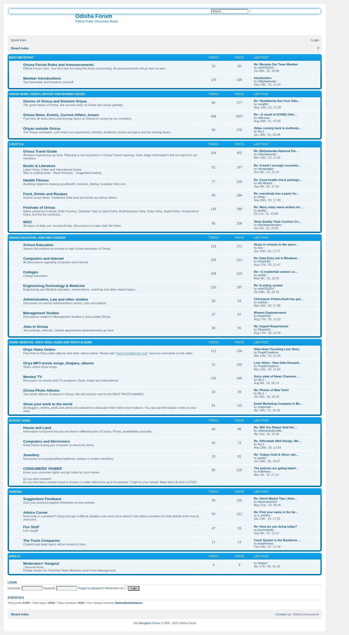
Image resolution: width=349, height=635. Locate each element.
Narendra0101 (267, 501)
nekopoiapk (265, 168)
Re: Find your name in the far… (276, 512)
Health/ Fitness (36, 180)
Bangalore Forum (149, 623)
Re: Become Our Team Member (276, 64)
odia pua (263, 117)
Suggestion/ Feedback (42, 499)
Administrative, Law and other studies (55, 299)
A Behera (264, 471)
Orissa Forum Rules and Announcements (58, 65)
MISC (27, 222)
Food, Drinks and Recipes (45, 194)
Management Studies (41, 313)
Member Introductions (42, 78)
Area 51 (14, 556)
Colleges (30, 272)
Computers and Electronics (46, 441)
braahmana (265, 543)
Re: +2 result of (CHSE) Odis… (275, 114)
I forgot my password (90, 588)
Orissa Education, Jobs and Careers (37, 237)
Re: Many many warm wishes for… (278, 207)
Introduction (262, 78)
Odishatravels (267, 81)
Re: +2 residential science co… (276, 271)
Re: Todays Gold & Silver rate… (276, 454)
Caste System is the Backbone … (277, 540)
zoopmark (264, 407)
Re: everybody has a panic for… (277, 193)
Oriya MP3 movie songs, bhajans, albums (58, 363)
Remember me (116, 588)
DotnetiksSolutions (129, 602)
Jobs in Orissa (35, 327)
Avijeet (262, 563)
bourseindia (265, 529)
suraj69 (263, 104)
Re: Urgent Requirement (271, 326)
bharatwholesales (269, 224)
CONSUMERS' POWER (42, 469)
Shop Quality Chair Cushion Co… (278, 221)
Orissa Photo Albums (41, 390)
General (15, 491)
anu (260, 247)
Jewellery (31, 455)
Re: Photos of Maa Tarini (271, 390)
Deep (261, 196)
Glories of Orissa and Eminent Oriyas (55, 101)
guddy (262, 210)
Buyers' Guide (20, 420)
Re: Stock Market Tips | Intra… (275, 498)
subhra (262, 302)
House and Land (37, 428)
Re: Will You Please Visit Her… (275, 427)
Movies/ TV (32, 377)
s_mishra (264, 515)
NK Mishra (265, 183)
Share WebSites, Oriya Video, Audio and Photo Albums (50, 342)
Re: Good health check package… (278, 180)
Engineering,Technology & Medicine (54, 286)
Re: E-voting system (268, 285)
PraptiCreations (268, 352)
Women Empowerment (270, 312)
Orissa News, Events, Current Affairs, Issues (61, 115)
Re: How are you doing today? (275, 526)
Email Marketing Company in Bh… (278, 403)
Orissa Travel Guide (40, 151)
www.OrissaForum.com (132, 353)
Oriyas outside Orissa (41, 128)
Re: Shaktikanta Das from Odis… (277, 100)
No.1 (261, 131)
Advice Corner (35, 512)
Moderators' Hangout (41, 563)
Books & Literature (39, 166)
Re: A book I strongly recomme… (277, 165)
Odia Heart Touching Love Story (276, 349)
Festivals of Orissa (39, 207)
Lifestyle (16, 144)
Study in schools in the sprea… (276, 244)
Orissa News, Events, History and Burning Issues (47, 94)
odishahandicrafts (269, 430)
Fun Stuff (31, 527)
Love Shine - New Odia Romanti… (278, 362)
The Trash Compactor (41, 541)
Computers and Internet (43, 258)
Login (12, 582)
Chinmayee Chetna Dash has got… (278, 299)
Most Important (21, 57)
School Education (38, 245)
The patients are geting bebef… (276, 468)
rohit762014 (266, 67)
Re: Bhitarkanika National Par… (276, 151)
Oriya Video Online (39, 349)
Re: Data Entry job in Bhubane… (277, 258)
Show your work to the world (47, 404)
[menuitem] (315, 40)
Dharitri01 (264, 261)
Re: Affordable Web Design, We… (278, 441)
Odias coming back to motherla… (278, 128)
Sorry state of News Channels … (277, 376)
